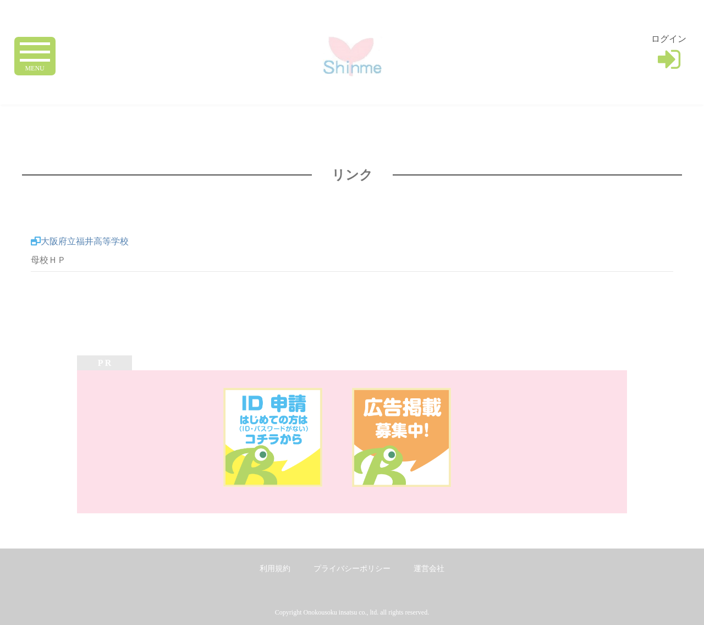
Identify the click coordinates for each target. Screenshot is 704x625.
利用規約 (275, 568)
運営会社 (429, 568)
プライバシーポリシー (352, 568)
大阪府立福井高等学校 (85, 241)
